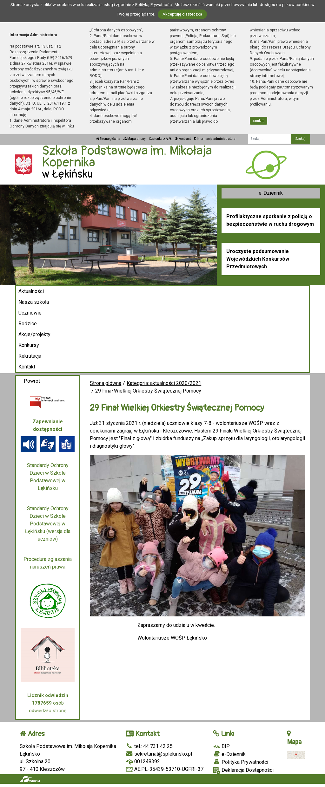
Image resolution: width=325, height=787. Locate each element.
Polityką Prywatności (154, 4)
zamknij (258, 120)
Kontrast (183, 138)
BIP (221, 746)
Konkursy (28, 345)
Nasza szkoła (33, 302)
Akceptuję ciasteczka (182, 14)
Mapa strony (134, 138)
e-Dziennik (271, 193)
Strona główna (108, 138)
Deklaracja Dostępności (243, 770)
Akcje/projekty (34, 334)
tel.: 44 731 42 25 (149, 746)
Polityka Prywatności (240, 762)
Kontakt (26, 367)
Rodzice (27, 324)
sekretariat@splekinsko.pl (159, 754)
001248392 (143, 761)
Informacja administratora (214, 138)
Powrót (32, 381)
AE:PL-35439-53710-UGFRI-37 (164, 769)
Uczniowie (30, 313)
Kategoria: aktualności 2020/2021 (164, 383)
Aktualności (31, 291)
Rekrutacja (29, 356)
